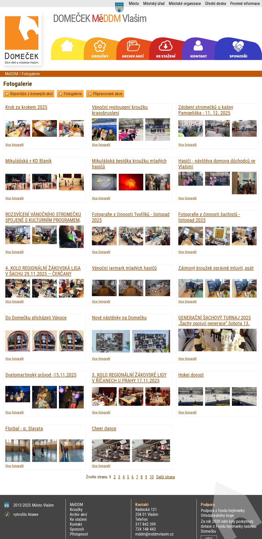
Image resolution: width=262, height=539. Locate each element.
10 (152, 476)
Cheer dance (104, 428)
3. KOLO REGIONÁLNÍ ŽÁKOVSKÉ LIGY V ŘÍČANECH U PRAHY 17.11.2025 (129, 377)
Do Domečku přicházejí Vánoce (36, 318)
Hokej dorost (191, 375)
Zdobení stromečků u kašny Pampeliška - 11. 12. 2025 (205, 110)
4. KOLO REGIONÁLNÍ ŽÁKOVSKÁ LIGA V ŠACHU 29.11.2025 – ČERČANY (43, 271)
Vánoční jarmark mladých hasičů (124, 268)
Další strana (165, 476)
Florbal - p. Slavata (24, 428)
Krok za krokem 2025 (26, 107)
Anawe (33, 514)
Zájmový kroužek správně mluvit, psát (216, 268)
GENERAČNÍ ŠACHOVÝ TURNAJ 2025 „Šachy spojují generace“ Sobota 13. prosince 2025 (214, 323)
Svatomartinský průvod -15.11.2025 (40, 375)
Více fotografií (14, 145)
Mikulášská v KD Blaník (28, 161)
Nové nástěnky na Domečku (119, 318)
